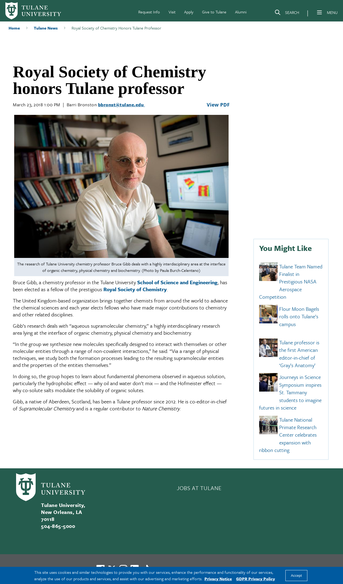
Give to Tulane (214, 12)
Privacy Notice (218, 579)
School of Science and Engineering (177, 282)
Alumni (241, 12)
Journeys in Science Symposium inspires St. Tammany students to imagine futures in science (290, 392)
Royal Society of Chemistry (135, 289)
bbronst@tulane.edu (121, 104)
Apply (188, 12)
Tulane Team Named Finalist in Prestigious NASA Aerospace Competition (290, 282)
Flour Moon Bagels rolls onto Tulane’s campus (299, 316)
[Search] (286, 13)
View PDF (218, 104)
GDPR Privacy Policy (255, 579)
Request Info (149, 12)
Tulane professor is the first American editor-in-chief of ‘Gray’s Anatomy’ (299, 354)
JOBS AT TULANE (199, 488)
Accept (296, 576)
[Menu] (319, 12)
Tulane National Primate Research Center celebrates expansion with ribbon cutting (288, 435)
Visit (172, 12)
